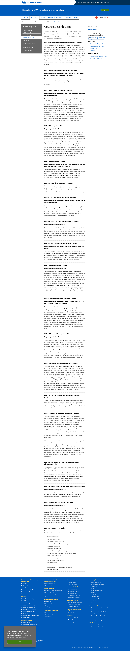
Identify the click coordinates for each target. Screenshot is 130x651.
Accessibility (105, 647)
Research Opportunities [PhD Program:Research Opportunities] (29, 35)
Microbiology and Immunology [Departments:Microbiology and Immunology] (29, 21)
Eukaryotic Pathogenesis (97, 46)
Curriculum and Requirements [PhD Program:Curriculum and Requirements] (27, 31)
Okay (19, 641)
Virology (92, 50)
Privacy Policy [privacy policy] (22, 637)
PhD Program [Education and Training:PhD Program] (49, 21)
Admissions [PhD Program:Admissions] (26, 40)
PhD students (92, 29)
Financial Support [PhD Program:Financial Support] (28, 47)
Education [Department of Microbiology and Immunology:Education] (41, 21)
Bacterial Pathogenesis (96, 44)
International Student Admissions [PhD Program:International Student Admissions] (29, 44)
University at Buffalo (81, 647)
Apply (105, 10)
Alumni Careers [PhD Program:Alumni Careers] (27, 50)
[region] (20, 636)
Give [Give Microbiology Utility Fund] (95, 10)
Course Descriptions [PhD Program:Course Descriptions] (28, 37)
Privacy (99, 647)
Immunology (93, 48)
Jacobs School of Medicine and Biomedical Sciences (93, 2)
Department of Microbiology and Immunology (49, 10)
